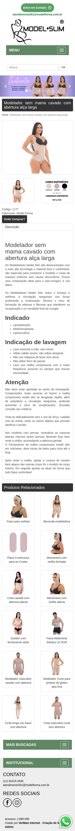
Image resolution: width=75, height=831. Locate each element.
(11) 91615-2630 (13, 781)
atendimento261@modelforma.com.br (37, 14)
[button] (5, 86)
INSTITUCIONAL (20, 763)
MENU (14, 50)
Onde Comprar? (14, 219)
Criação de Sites (53, 822)
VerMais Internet (29, 822)
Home (5, 115)
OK (64, 67)
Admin (9, 826)
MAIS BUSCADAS (21, 745)
